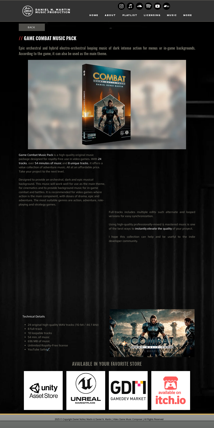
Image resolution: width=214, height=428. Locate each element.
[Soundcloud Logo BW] (139, 6)
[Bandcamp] (166, 6)
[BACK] (32, 27)
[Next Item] (189, 333)
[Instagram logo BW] (121, 6)
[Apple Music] (130, 6)
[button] (152, 15)
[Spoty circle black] (148, 6)
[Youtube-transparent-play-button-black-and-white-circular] (157, 6)
